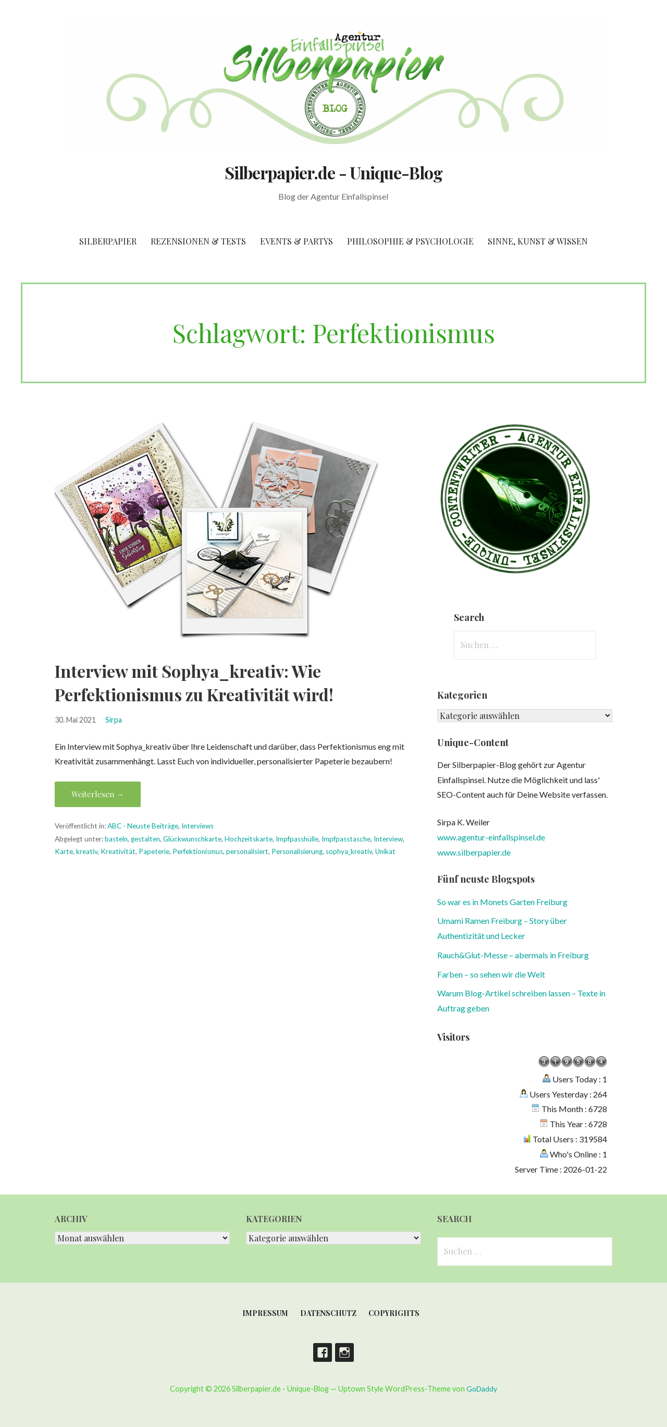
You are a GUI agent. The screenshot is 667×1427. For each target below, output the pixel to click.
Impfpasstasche (346, 839)
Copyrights (393, 1313)
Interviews (197, 826)
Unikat (385, 851)
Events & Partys (296, 241)
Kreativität (118, 851)
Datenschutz (328, 1313)
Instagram (344, 1352)
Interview (388, 839)
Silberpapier (108, 241)
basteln (116, 839)
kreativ (86, 851)
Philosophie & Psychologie (410, 241)
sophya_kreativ (349, 851)
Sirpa (113, 719)
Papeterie (154, 851)
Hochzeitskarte (249, 839)
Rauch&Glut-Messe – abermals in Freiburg (513, 955)
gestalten (145, 839)
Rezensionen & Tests (198, 241)
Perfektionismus (197, 851)
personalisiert (247, 851)
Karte (64, 851)
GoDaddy (481, 1388)
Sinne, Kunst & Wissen (538, 241)
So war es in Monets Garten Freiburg (502, 902)
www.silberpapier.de (474, 852)
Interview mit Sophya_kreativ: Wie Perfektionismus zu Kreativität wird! (194, 682)
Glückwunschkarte (192, 839)
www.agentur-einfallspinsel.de (491, 837)
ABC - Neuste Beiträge (142, 826)
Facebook (322, 1352)
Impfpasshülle (297, 839)
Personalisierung (297, 851)
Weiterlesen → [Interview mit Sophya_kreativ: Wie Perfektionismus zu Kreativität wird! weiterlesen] (97, 794)
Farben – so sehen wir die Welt (491, 974)
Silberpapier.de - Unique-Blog (333, 172)
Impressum (265, 1313)
